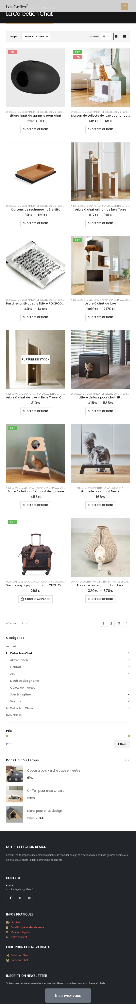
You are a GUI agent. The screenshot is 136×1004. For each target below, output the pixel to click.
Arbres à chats (79, 206)
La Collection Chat (16, 112)
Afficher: (94, 36)
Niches (107, 581)
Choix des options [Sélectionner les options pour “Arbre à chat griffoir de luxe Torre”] (101, 223)
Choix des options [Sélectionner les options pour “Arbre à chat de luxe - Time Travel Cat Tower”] (36, 411)
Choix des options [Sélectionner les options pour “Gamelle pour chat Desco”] (101, 505)
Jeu (101, 206)
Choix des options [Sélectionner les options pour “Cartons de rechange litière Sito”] (36, 223)
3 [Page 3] (119, 623)
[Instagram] (30, 857)
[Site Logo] (17, 6)
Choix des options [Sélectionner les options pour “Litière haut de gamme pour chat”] (36, 129)
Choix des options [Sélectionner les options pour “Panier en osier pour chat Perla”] (101, 599)
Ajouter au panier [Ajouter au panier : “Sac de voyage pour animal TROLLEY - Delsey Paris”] (37, 599)
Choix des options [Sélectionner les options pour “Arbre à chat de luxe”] (101, 317)
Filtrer (14, 703)
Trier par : (13, 36)
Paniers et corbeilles (123, 581)
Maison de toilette (38, 112)
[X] (20, 857)
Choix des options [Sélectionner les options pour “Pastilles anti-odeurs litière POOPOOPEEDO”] (36, 317)
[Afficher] (106, 36)
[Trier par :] (35, 36)
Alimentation (84, 487)
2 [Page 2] (111, 623)
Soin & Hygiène (57, 112)
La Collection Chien (19, 660)
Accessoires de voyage (19, 581)
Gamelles (97, 487)
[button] (124, 6)
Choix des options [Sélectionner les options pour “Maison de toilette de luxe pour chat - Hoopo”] (101, 129)
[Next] (126, 623)
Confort (93, 206)
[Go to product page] (35, 77)
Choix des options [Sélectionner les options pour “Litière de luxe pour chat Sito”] (101, 411)
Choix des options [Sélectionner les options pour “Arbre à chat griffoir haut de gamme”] (36, 505)
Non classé (14, 667)
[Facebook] (10, 857)
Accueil (11, 646)
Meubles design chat (61, 487)
